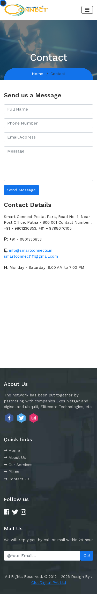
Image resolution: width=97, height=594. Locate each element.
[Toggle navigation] (87, 10)
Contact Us (16, 479)
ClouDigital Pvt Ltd (48, 582)
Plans (11, 471)
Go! (87, 555)
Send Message (21, 189)
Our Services (18, 464)
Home (37, 73)
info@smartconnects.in (30, 250)
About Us (15, 457)
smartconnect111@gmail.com (31, 256)
